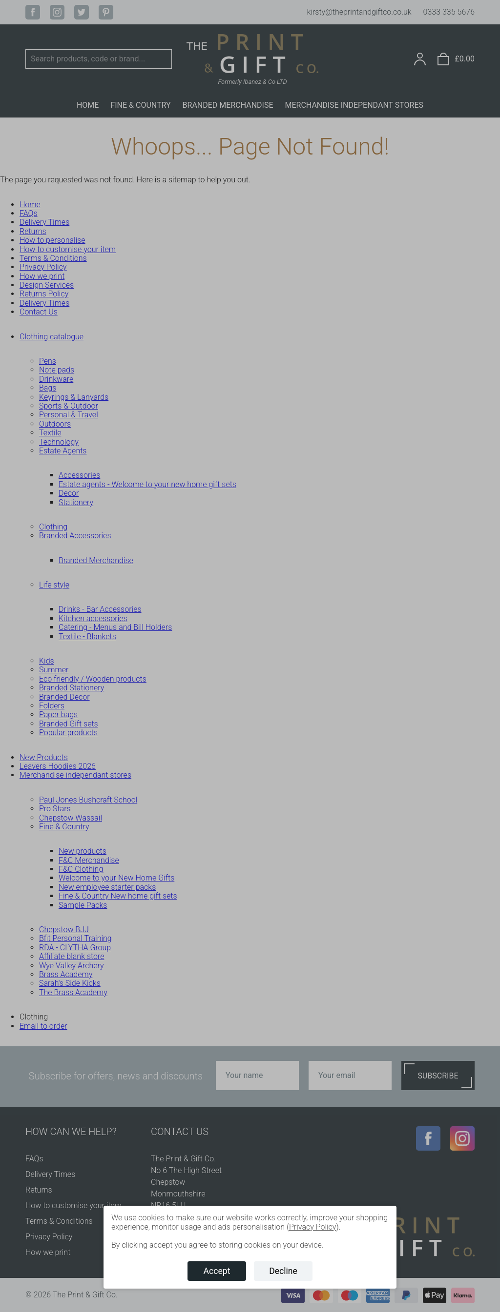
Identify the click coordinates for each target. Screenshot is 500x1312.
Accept (217, 1271)
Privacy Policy (312, 1227)
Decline (283, 1271)
